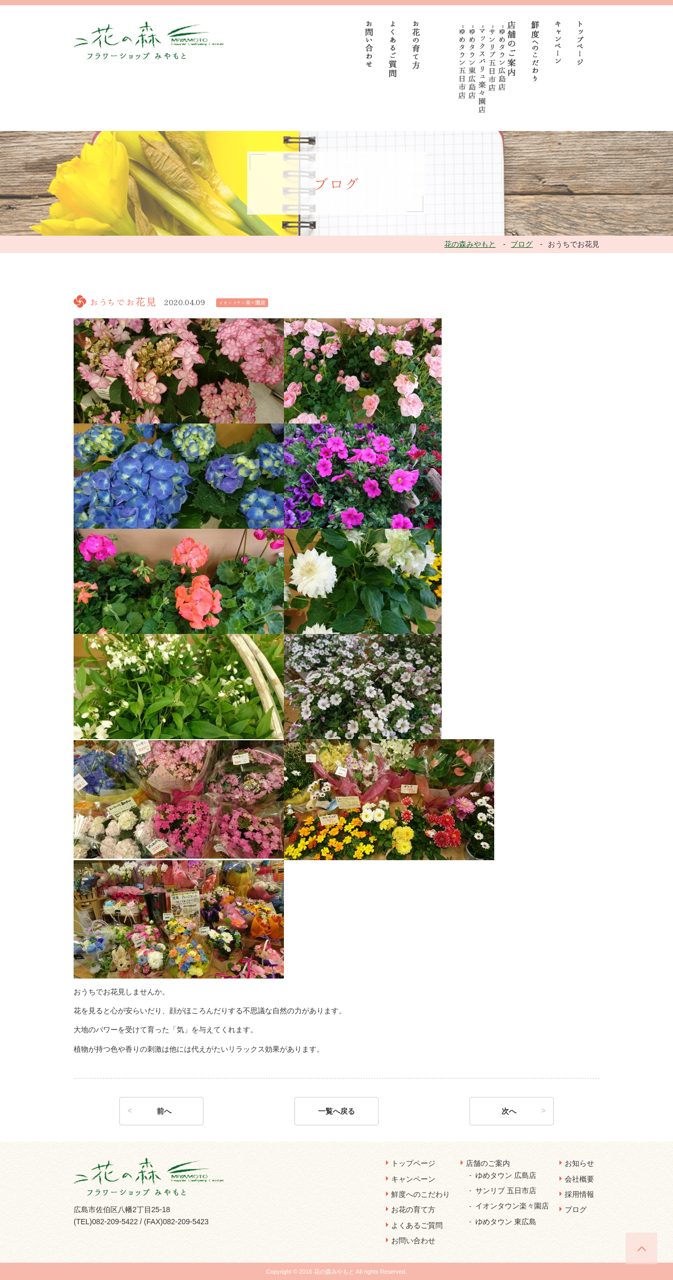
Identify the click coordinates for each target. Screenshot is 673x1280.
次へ (509, 1111)
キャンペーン (413, 1179)
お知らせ (579, 1163)
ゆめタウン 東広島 (505, 1221)
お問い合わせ (413, 1240)
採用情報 (579, 1194)
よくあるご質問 (417, 1225)
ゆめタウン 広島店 (505, 1175)
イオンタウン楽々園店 (512, 1206)
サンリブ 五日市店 (505, 1190)
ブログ (576, 1209)
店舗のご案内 (488, 1163)
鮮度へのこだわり (420, 1194)
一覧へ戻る (336, 1111)
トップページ (413, 1163)
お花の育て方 (413, 1209)
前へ (164, 1111)
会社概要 (579, 1179)
